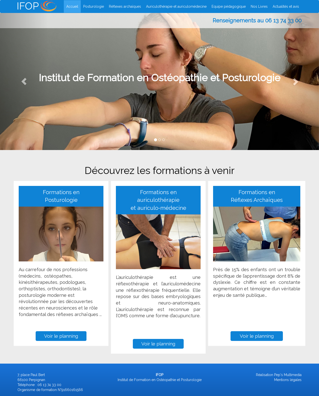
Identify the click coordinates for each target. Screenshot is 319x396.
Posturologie (93, 6)
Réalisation (264, 375)
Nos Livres (259, 6)
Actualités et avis (286, 6)
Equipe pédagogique (229, 6)
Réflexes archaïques (125, 6)
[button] (24, 81)
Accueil (72, 6)
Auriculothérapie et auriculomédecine (176, 6)
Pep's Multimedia (288, 375)
